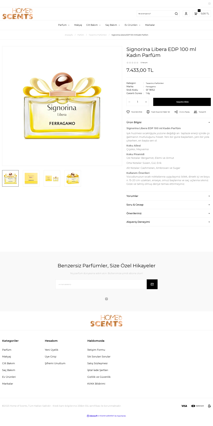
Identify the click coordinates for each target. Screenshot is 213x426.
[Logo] (17, 14)
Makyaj (6, 364)
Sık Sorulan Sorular (98, 364)
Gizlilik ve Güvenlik (99, 385)
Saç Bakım (8, 378)
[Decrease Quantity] (129, 102)
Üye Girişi (50, 364)
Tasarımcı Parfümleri (157, 83)
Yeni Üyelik (51, 357)
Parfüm (6, 357)
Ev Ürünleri (9, 385)
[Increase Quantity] (146, 102)
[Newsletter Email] (106, 292)
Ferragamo (152, 87)
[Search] (158, 14)
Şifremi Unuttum (55, 371)
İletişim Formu (96, 357)
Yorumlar (132, 204)
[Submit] (152, 292)
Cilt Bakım (8, 371)
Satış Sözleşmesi (97, 371)
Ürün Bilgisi (133, 130)
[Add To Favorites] (135, 112)
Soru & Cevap (134, 212)
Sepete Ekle (183, 102)
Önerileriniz (134, 221)
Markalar (7, 391)
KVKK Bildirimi (96, 391)
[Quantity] (137, 102)
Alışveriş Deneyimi (138, 230)
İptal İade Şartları (97, 378)
